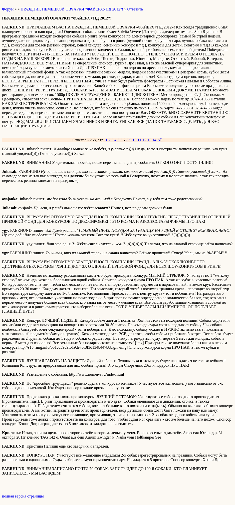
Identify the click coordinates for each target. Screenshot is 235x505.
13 (149, 140)
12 (144, 140)
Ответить (135, 9)
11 (139, 140)
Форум (8, 9)
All (159, 140)
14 (154, 140)
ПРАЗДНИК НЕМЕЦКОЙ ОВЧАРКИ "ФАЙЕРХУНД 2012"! (72, 9)
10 (134, 140)
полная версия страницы (23, 496)
